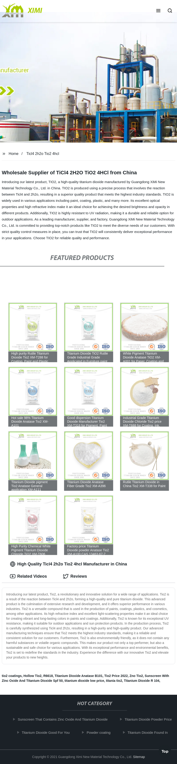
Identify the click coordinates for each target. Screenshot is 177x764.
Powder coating (100, 732)
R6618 (48, 676)
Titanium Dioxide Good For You (47, 732)
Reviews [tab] (75, 576)
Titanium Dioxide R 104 (141, 680)
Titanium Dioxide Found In (149, 732)
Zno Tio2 (136, 676)
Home (14, 154)
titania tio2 (114, 680)
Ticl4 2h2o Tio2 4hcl (43, 154)
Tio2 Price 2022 (116, 676)
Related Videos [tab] (28, 576)
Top (165, 752)
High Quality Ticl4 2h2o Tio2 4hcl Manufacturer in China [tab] (68, 564)
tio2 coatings (12, 676)
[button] (158, 11)
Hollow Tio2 (32, 676)
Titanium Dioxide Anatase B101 (79, 676)
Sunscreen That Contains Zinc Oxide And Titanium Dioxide (64, 719)
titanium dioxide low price (84, 680)
